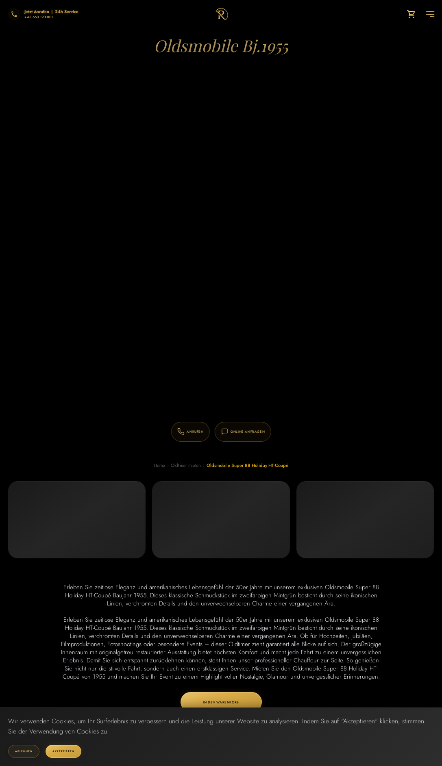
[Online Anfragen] (264, 431)
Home (158, 465)
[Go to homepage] (221, 14)
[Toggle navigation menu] (430, 14)
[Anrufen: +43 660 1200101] (178, 431)
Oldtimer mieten (186, 465)
